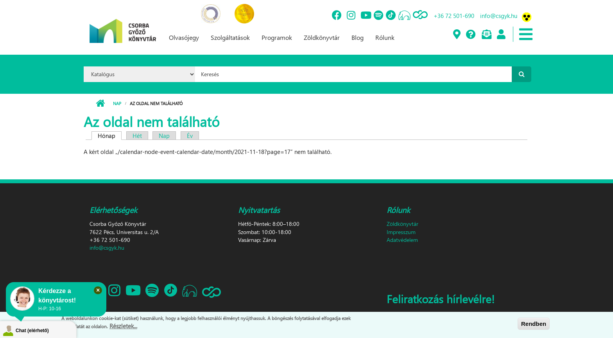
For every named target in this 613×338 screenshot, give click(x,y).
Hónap (110, 135)
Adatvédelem (402, 239)
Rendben (533, 323)
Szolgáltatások (230, 37)
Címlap (100, 103)
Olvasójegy (184, 37)
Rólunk (384, 37)
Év (190, 135)
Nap (117, 103)
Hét (137, 135)
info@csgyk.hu (498, 16)
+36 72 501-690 (454, 16)
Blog (357, 37)
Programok (277, 37)
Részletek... (123, 326)
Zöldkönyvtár (322, 37)
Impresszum (401, 232)
